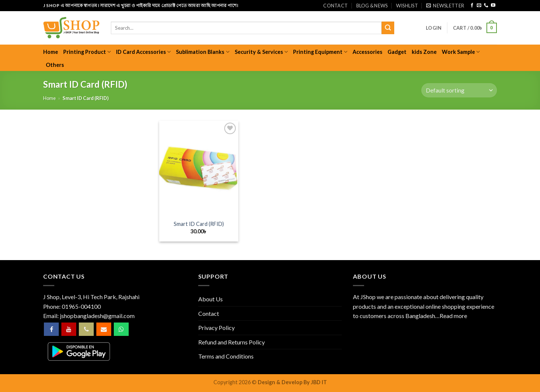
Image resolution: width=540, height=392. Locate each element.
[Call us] (486, 5)
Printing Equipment (320, 51)
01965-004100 (81, 306)
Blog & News (372, 6)
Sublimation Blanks (202, 51)
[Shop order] (459, 90)
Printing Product (87, 51)
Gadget (397, 52)
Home (50, 52)
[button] (445, 5)
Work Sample (461, 51)
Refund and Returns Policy (231, 342)
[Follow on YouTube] (493, 5)
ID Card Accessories (143, 51)
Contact (335, 6)
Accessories (367, 52)
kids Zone (424, 52)
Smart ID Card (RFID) (199, 224)
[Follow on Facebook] (472, 5)
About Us (210, 298)
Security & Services (261, 51)
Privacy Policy (216, 327)
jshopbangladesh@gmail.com (97, 315)
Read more (453, 315)
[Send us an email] (479, 5)
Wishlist (407, 6)
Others (55, 65)
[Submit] (388, 28)
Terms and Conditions (226, 356)
